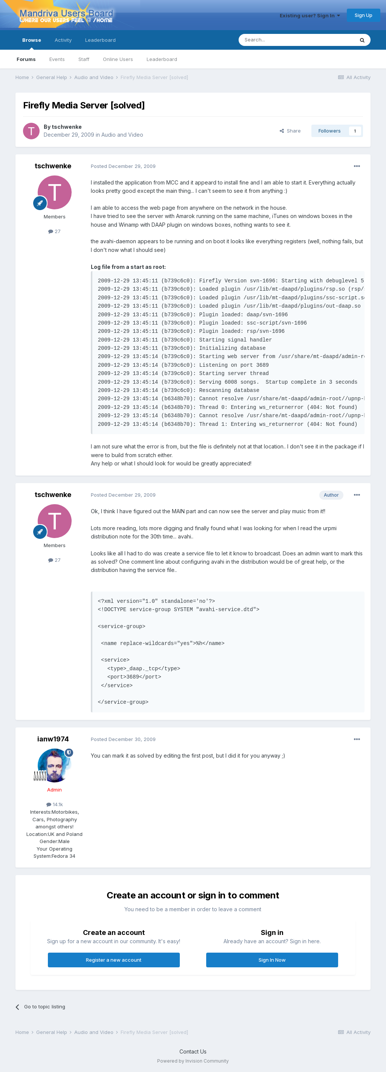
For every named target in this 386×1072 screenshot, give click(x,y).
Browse (31, 43)
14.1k (54, 804)
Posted (123, 166)
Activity (63, 40)
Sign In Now (272, 960)
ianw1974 (53, 739)
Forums (26, 59)
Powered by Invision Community (193, 1061)
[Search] (277, 40)
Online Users (118, 59)
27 (54, 231)
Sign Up (363, 15)
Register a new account (113, 960)
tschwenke (67, 127)
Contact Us (193, 1051)
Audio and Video (122, 134)
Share (290, 131)
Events (57, 59)
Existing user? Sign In (310, 15)
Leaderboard (162, 59)
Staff (83, 59)
